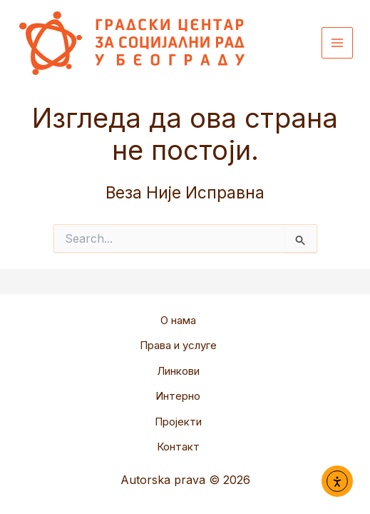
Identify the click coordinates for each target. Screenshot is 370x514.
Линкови (178, 371)
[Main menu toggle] (338, 43)
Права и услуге (178, 345)
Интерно (177, 396)
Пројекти (178, 421)
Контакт (178, 446)
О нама (178, 320)
